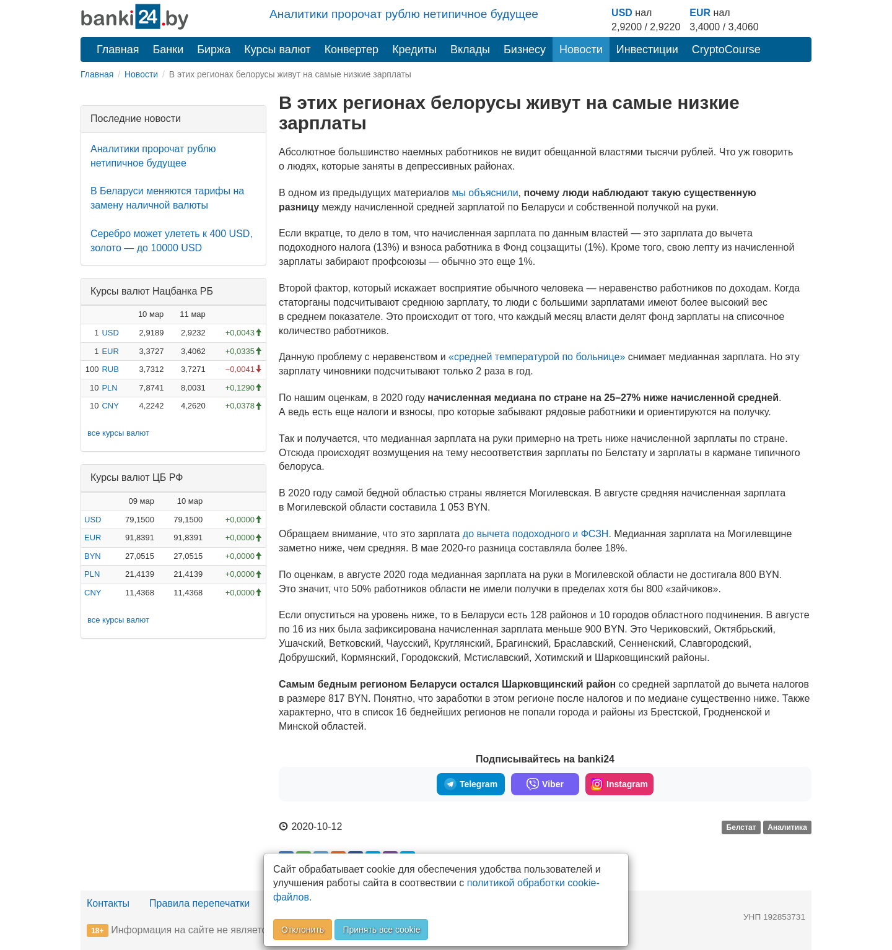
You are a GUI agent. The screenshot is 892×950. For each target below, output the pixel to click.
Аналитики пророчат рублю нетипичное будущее (403, 13)
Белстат (741, 827)
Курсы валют (277, 49)
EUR (700, 12)
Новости (581, 49)
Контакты (108, 903)
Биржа (213, 49)
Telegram (470, 784)
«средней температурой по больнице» (536, 357)
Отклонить (302, 930)
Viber (545, 784)
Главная (118, 49)
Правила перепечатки (199, 903)
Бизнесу (525, 49)
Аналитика (787, 827)
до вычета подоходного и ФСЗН (536, 534)
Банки (168, 49)
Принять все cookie (381, 930)
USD (621, 12)
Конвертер (352, 49)
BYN (92, 556)
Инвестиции (647, 49)
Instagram (619, 784)
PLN (109, 387)
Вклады (470, 49)
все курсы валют (118, 433)
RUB (110, 369)
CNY (110, 405)
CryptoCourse (726, 49)
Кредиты (414, 49)
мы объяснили (485, 193)
